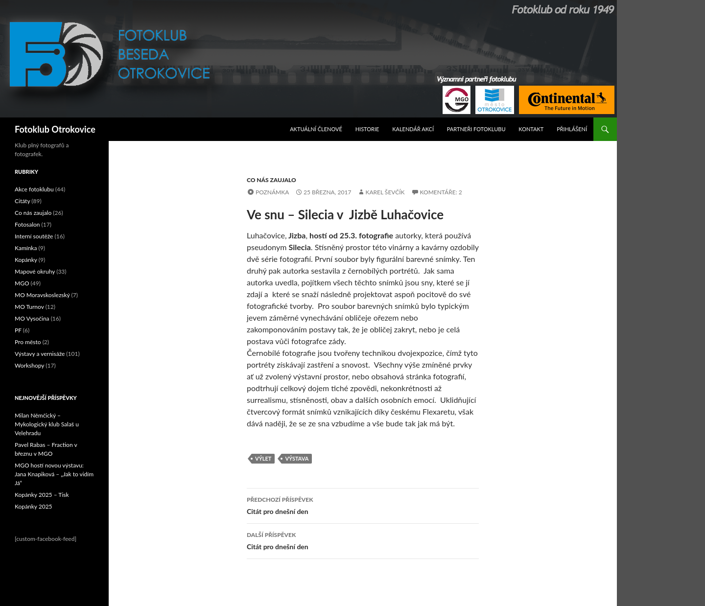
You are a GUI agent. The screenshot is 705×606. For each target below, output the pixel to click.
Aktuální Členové (316, 129)
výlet (263, 458)
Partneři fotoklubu (476, 129)
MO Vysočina (32, 318)
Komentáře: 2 (441, 192)
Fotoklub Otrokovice (55, 129)
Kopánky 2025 (33, 506)
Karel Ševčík (384, 192)
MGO (22, 283)
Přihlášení (572, 129)
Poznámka (272, 192)
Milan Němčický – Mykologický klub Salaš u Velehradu (47, 424)
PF (18, 330)
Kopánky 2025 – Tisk (42, 494)
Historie (367, 129)
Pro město (28, 342)
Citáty (22, 201)
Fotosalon (27, 224)
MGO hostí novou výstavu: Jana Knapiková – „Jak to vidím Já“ (54, 474)
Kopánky (26, 259)
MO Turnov (29, 306)
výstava (296, 458)
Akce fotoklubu (34, 189)
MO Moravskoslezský (42, 295)
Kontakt (530, 129)
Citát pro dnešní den (363, 504)
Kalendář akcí (413, 129)
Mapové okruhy (35, 271)
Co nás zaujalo (271, 180)
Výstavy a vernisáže (40, 353)
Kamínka (26, 248)
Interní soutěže (34, 236)
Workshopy (29, 365)
